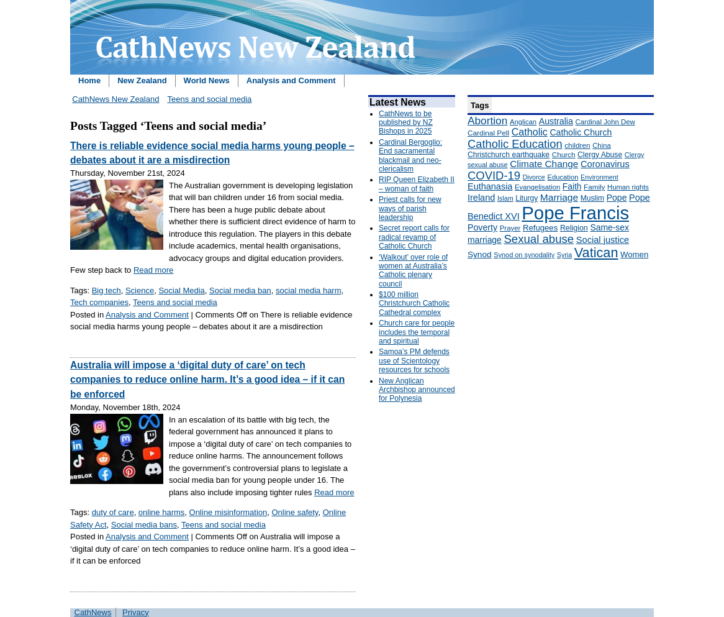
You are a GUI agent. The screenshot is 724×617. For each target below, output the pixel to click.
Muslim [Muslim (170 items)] (592, 198)
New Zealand (141, 80)
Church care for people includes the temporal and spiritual (417, 332)
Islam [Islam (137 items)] (505, 198)
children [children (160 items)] (577, 145)
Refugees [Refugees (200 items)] (540, 227)
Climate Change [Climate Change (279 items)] (544, 163)
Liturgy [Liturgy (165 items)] (526, 198)
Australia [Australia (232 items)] (556, 121)
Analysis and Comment (291, 80)
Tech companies (99, 302)
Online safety (294, 512)
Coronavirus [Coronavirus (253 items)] (605, 164)
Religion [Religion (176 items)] (574, 228)
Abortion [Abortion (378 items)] (487, 120)
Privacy (135, 612)
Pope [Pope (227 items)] (617, 198)
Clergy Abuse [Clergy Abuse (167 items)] (599, 154)
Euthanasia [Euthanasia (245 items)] (490, 186)
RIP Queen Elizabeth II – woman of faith (417, 184)
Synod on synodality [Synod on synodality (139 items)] (524, 254)
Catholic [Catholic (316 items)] (530, 131)
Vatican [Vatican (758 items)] (596, 252)
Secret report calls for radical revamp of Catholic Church (414, 237)
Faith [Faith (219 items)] (572, 186)
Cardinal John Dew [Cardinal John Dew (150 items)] (605, 122)
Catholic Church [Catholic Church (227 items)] (581, 132)
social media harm (309, 290)
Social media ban (240, 290)
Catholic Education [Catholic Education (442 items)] (515, 143)
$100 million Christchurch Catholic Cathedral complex (414, 303)
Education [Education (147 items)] (562, 177)
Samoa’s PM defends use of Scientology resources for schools (414, 360)
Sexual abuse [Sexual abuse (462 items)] (539, 238)
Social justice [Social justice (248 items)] (602, 240)
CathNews (93, 612)
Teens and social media (209, 99)
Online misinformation (228, 512)
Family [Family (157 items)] (594, 187)
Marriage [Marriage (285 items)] (559, 197)
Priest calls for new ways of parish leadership (410, 208)
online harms (161, 512)
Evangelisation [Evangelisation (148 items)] (537, 187)
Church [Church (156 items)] (564, 154)
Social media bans (144, 524)
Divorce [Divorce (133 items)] (534, 177)
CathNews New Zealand (115, 99)
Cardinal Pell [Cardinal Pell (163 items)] (488, 133)
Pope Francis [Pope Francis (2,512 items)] (575, 213)
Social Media (181, 290)
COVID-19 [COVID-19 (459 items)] (494, 175)
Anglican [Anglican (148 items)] (523, 122)
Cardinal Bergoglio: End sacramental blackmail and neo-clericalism (410, 155)
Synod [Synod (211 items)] (480, 254)
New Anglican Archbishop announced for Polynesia (417, 390)
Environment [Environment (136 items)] (599, 177)
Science (139, 290)
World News (207, 80)
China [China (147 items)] (601, 145)
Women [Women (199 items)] (634, 254)
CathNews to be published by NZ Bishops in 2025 (406, 122)
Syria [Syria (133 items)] (564, 254)
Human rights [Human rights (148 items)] (628, 187)
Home (89, 80)
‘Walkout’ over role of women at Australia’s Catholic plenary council (413, 270)
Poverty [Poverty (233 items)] (482, 227)
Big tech (106, 290)
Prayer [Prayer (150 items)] (510, 228)
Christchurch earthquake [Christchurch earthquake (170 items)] (509, 154)
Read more (153, 270)
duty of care (113, 512)
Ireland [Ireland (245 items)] (481, 198)
